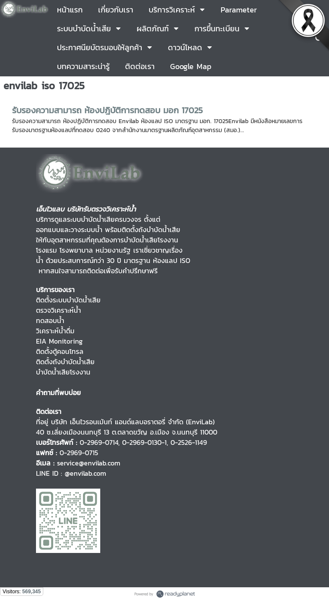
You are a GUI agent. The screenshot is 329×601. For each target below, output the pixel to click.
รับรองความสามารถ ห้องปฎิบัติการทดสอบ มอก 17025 (107, 110)
